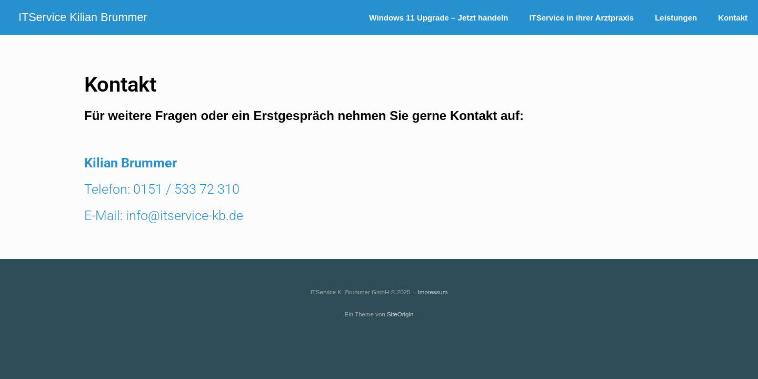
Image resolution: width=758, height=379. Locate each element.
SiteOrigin (400, 314)
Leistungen (676, 17)
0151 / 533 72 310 (186, 189)
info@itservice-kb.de (184, 215)
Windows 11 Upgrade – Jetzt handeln (438, 17)
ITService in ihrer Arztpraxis (581, 17)
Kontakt (732, 17)
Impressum (432, 292)
